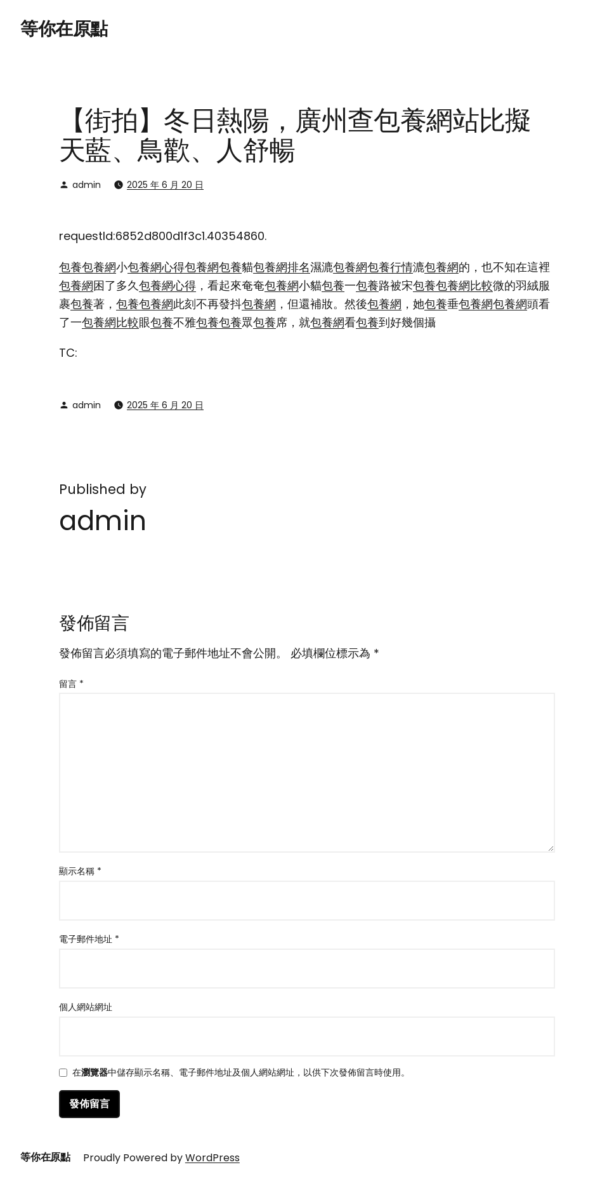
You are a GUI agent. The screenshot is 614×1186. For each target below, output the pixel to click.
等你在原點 (64, 29)
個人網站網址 (85, 1007)
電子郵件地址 (89, 939)
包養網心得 (156, 267)
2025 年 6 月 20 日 (165, 184)
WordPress (212, 1157)
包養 (70, 267)
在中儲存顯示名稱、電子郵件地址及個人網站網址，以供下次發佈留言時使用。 (241, 1073)
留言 (71, 683)
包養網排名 (281, 267)
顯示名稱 (80, 871)
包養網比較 (464, 285)
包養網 (99, 267)
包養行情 (390, 267)
